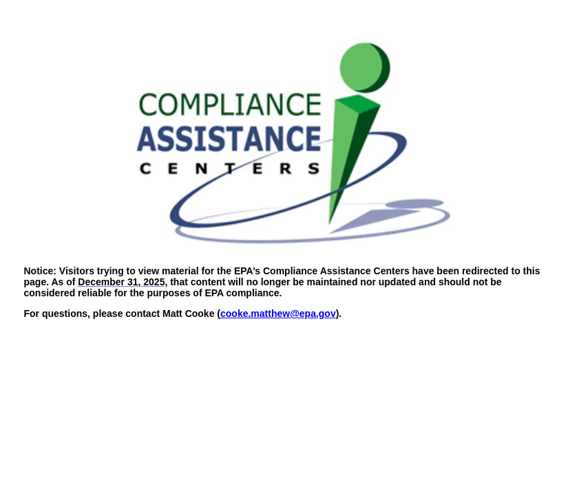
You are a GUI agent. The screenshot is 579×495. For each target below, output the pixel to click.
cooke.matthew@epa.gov (278, 313)
